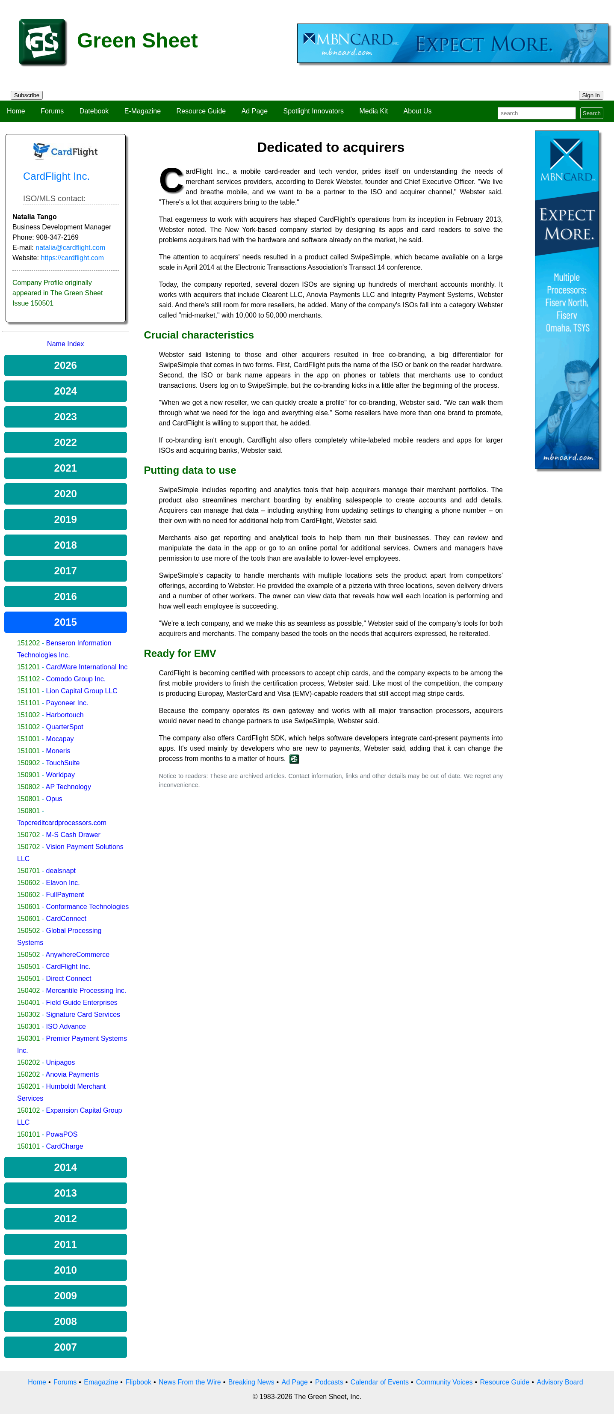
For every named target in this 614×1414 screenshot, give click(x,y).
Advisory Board (560, 1382)
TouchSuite (63, 762)
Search (592, 113)
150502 (28, 930)
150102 (28, 1110)
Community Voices (444, 1382)
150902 (28, 762)
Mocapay (60, 739)
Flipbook (138, 1382)
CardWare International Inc (87, 667)
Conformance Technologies (87, 906)
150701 (28, 870)
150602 (28, 882)
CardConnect (66, 918)
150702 (28, 834)
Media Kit (373, 111)
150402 (28, 990)
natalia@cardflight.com (70, 247)
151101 (28, 691)
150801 (28, 798)
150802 (28, 786)
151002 (28, 715)
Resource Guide (201, 111)
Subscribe (26, 95)
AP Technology (68, 786)
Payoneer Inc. (67, 703)
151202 (28, 643)
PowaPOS (62, 1134)
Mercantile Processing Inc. (86, 990)
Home (16, 111)
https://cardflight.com (72, 257)
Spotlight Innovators (313, 111)
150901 (28, 774)
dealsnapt (61, 870)
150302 (28, 1014)
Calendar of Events (380, 1382)
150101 (28, 1134)
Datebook (94, 111)
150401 (28, 1002)
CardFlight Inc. (68, 966)
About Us (418, 111)
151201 (28, 667)
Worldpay (60, 774)
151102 (28, 679)
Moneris (58, 751)
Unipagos (60, 1062)
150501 (28, 966)
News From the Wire (190, 1382)
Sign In (591, 95)
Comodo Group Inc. (76, 679)
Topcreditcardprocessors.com (61, 822)
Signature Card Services (83, 1014)
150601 (28, 906)
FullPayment (65, 894)
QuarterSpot (64, 727)
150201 (28, 1086)
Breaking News (251, 1382)
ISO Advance (66, 1026)
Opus (54, 798)
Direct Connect (69, 978)
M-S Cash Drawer (73, 834)
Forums (52, 111)
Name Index (65, 344)
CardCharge (64, 1146)
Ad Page (255, 111)
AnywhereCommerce (77, 954)
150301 (28, 1026)
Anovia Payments (72, 1074)
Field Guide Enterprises (82, 1002)
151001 (28, 739)
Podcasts (329, 1382)
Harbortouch (65, 715)
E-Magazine (142, 111)
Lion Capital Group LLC (82, 691)
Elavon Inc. (63, 882)
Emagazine (101, 1382)
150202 (28, 1062)
